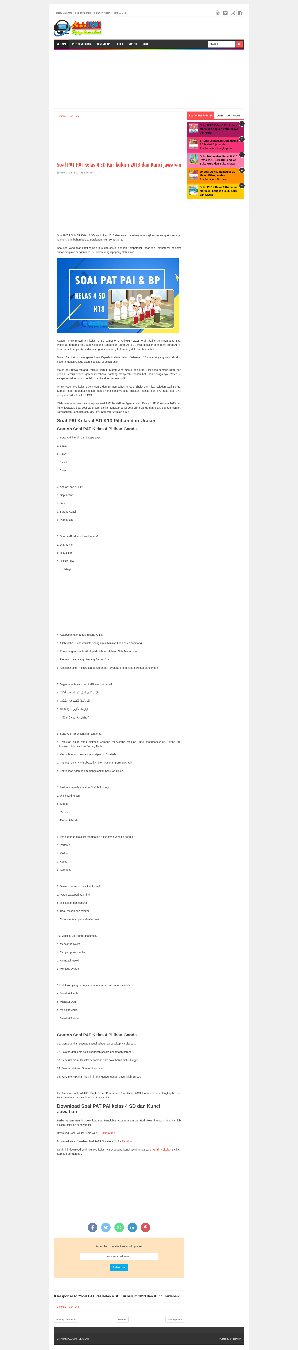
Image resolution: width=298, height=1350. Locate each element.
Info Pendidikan (81, 44)
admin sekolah (162, 1149)
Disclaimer (120, 13)
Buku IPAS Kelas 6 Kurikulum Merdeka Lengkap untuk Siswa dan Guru (219, 129)
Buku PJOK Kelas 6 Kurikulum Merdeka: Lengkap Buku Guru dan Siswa (219, 191)
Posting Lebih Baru (66, 1319)
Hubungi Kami (83, 13)
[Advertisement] (149, 79)
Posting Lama (175, 1319)
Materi (133, 44)
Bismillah (109, 1133)
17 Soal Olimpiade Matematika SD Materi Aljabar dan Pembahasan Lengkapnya (219, 144)
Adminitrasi (104, 44)
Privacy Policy (102, 13)
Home (61, 44)
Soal (145, 44)
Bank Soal (89, 173)
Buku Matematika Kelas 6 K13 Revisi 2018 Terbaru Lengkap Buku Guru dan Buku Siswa (218, 160)
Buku (120, 44)
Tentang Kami (64, 13)
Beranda (122, 1319)
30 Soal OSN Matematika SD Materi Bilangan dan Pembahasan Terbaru (217, 175)
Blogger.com (235, 1339)
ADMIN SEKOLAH (80, 1339)
